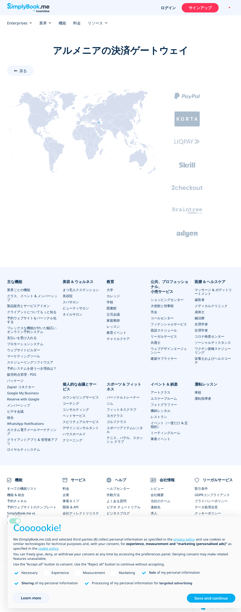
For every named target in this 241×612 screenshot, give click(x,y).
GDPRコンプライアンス (212, 494)
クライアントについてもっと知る (31, 312)
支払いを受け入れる (22, 338)
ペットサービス (74, 415)
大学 (110, 290)
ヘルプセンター (118, 488)
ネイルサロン (72, 314)
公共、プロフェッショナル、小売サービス (169, 286)
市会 (154, 312)
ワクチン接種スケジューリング (213, 350)
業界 (45, 23)
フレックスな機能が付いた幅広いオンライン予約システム (31, 330)
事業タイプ (71, 500)
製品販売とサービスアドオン (28, 306)
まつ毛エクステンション (81, 290)
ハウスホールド (74, 433)
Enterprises (19, 23)
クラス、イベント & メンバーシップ (32, 298)
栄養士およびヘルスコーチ (213, 360)
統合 (10, 417)
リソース (98, 23)
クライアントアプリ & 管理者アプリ (32, 441)
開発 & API (71, 507)
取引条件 (201, 488)
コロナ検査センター (209, 336)
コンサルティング (76, 409)
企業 (66, 494)
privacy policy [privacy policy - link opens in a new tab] (184, 539)
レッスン (113, 326)
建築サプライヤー (164, 358)
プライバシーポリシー (211, 500)
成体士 (200, 312)
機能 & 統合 (15, 494)
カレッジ (113, 296)
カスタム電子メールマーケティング (31, 431)
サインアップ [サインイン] (200, 7)
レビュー (157, 488)
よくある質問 (116, 500)
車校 (198, 392)
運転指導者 (203, 398)
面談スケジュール (164, 330)
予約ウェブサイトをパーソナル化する (31, 320)
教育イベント (116, 332)
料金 (77, 23)
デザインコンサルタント (81, 427)
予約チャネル (17, 500)
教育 (110, 281)
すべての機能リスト (22, 488)
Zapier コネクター (21, 386)
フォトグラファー (164, 404)
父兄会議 (113, 314)
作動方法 (113, 494)
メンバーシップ (18, 405)
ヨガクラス (115, 415)
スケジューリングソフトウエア (30, 362)
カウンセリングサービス (81, 397)
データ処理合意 (206, 507)
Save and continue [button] (211, 598)
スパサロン (71, 302)
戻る (23, 70)
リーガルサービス (164, 336)
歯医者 (200, 299)
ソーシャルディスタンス (213, 342)
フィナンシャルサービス (169, 324)
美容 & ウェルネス (78, 281)
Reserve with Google (23, 399)
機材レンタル (160, 410)
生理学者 (201, 324)
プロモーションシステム (25, 344)
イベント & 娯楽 (164, 384)
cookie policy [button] (48, 548)
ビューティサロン (76, 308)
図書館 (111, 308)
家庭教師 (113, 320)
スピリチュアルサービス (81, 421)
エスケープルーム (164, 398)
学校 (110, 302)
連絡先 (156, 507)
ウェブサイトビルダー (23, 350)
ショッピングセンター (167, 299)
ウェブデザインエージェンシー (169, 350)
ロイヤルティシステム (23, 449)
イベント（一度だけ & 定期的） (169, 424)
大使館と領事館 (162, 306)
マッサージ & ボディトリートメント (213, 292)
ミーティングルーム (165, 432)
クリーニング (72, 440)
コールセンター (162, 318)
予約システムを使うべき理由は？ (31, 368)
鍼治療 (200, 318)
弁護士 (156, 342)
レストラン (159, 416)
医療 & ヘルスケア (210, 281)
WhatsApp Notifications (25, 423)
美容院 (67, 296)
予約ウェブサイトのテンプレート (31, 507)
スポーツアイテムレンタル (125, 429)
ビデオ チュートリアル (124, 507)
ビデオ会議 (15, 411)
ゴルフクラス (116, 421)
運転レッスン (206, 384)
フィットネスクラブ (121, 409)
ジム (110, 403)
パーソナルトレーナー (123, 397)
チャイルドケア (118, 338)
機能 (62, 23)
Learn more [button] (31, 598)
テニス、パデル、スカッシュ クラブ (125, 439)
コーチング (71, 403)
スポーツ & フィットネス (124, 386)
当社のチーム (160, 500)
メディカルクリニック (211, 306)
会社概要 (157, 494)
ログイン (168, 7)
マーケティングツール (23, 356)
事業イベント (160, 438)
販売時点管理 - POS (21, 374)
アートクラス (160, 392)
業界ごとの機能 (18, 290)
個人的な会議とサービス (79, 386)
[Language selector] (228, 7)
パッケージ (15, 380)
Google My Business (23, 393)
